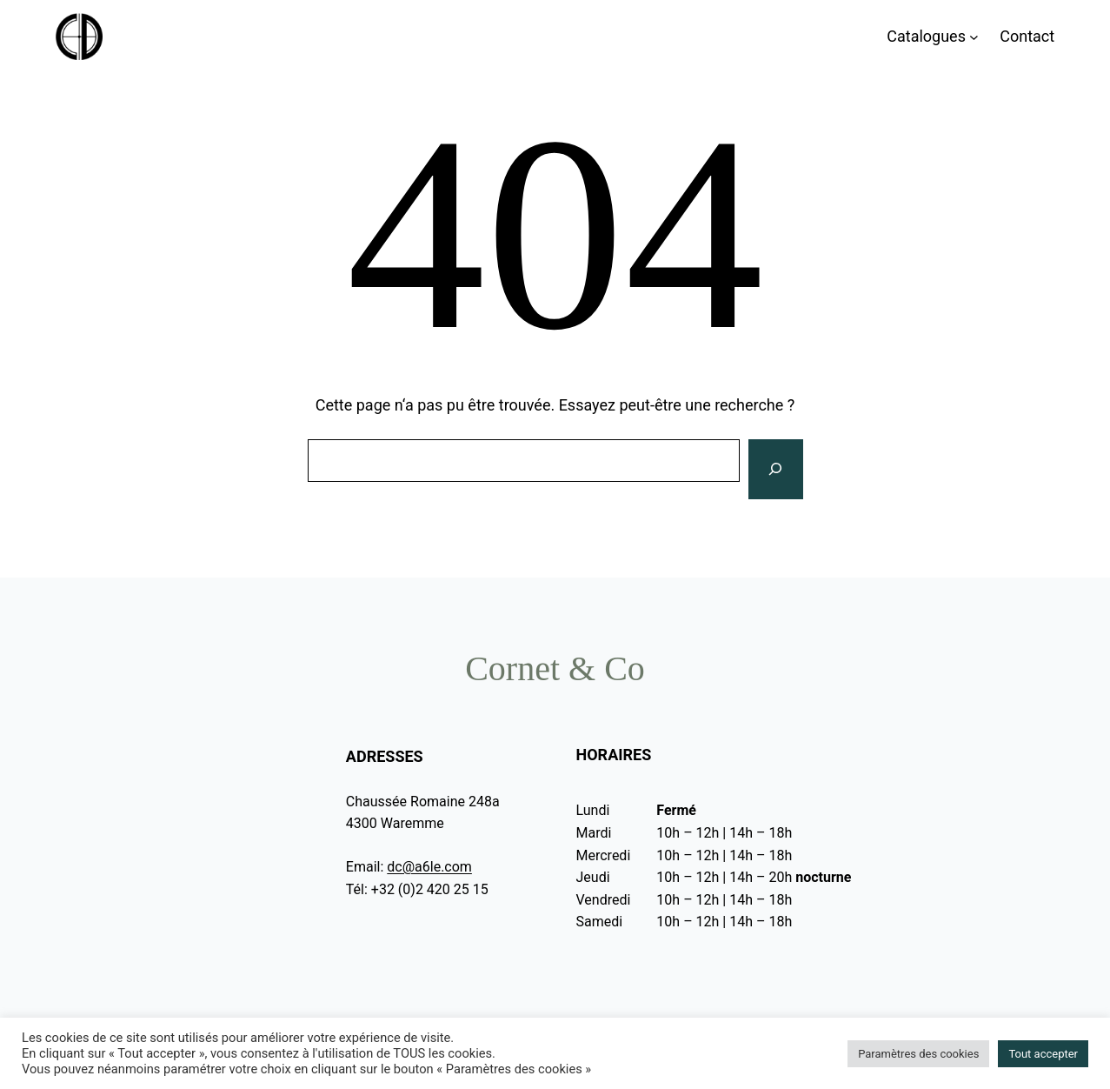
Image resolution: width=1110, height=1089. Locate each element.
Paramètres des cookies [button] (918, 1053)
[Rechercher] (775, 469)
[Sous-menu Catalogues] (974, 37)
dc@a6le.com (429, 867)
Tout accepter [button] (1043, 1053)
